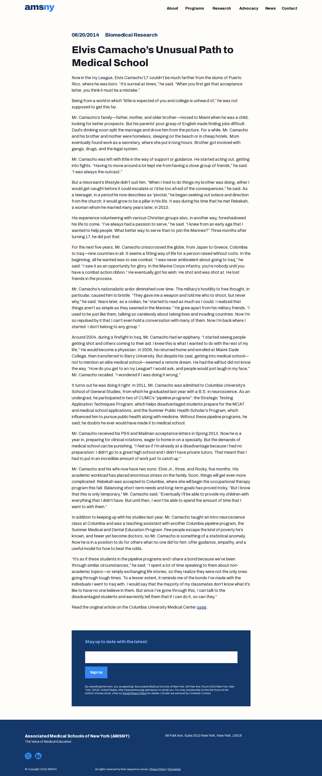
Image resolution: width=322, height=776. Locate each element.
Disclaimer (174, 769)
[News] (270, 8)
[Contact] (289, 8)
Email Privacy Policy (135, 693)
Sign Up (96, 672)
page (201, 607)
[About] (172, 8)
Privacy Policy (158, 769)
